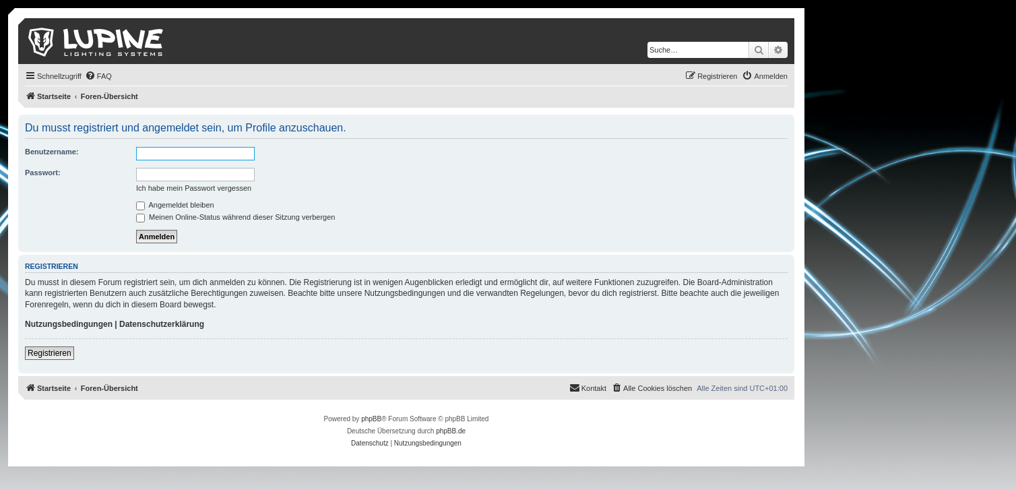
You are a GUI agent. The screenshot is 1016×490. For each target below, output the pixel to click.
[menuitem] (98, 76)
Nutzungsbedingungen (69, 324)
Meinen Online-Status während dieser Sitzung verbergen (235, 217)
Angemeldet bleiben (175, 205)
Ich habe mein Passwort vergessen (193, 188)
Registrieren (49, 353)
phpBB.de (451, 431)
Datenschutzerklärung (161, 324)
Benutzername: (51, 152)
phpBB (371, 419)
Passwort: (43, 173)
